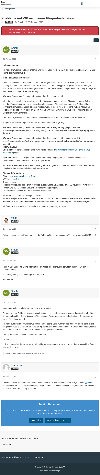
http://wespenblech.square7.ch (21, 176)
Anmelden (36, 420)
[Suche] (82, 3)
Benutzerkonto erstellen (57, 420)
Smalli (20, 22)
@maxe (88, 383)
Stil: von (50, 471)
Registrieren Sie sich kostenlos (68, 410)
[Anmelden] (89, 3)
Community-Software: (50, 467)
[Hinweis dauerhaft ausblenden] (95, 29)
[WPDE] (6, 3)
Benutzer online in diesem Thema (20, 438)
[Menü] (96, 3)
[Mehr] (95, 59)
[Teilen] (96, 40)
